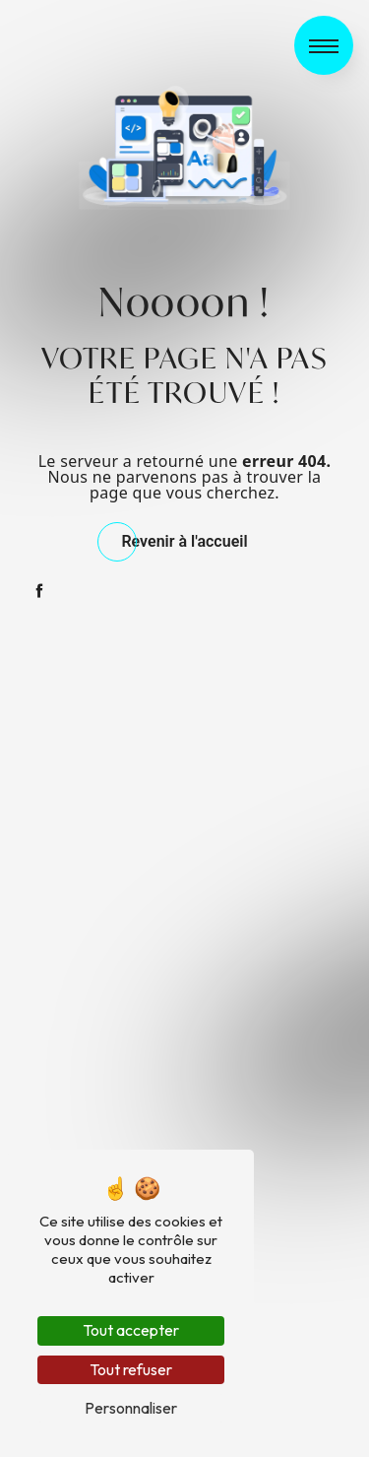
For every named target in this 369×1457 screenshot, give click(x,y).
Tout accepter (131, 1330)
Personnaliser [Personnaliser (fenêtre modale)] (131, 1408)
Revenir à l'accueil (184, 541)
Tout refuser (131, 1369)
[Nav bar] (323, 45)
